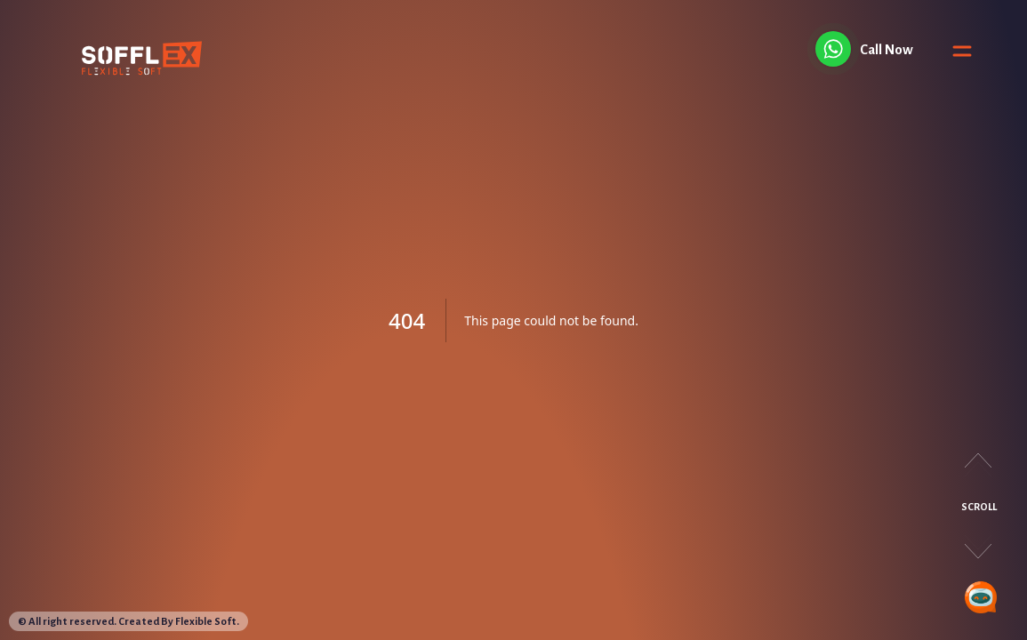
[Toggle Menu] (962, 53)
